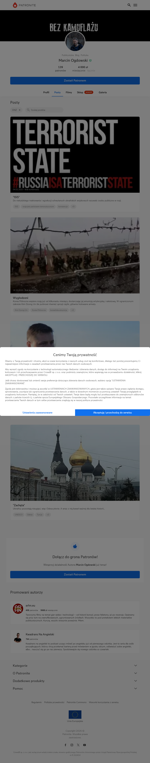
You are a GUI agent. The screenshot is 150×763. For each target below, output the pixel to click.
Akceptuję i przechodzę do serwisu (112, 412)
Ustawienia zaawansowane (37, 412)
